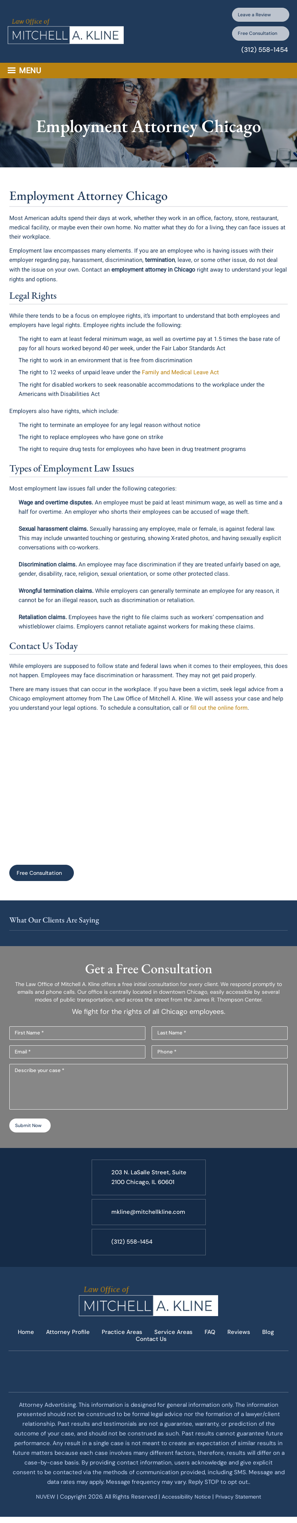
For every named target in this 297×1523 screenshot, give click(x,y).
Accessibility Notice (185, 1507)
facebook (129, 1382)
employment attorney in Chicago (153, 278)
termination (160, 268)
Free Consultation (249, 39)
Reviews (241, 1344)
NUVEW (40, 1507)
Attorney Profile (65, 1344)
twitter (148, 1382)
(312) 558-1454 (262, 58)
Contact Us (151, 1350)
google (168, 1382)
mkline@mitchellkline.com (149, 1224)
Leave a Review (252, 15)
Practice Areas (121, 1344)
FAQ (211, 1344)
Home (22, 1344)
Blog (271, 1344)
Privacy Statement (242, 1507)
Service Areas (173, 1344)
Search (285, 79)
